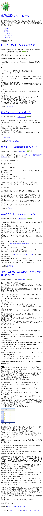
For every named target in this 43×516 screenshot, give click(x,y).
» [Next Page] (34, 510)
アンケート (8, 33)
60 (25, 510)
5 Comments (22, 279)
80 (30, 510)
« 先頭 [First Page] (10, 510)
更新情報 (10, 106)
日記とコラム (22, 506)
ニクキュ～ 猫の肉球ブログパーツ (19, 147)
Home (6, 28)
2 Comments (22, 219)
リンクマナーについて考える (16, 112)
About (6, 30)
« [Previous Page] (12, 510)
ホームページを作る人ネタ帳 (23, 254)
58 (22, 510)
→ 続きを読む (6, 137)
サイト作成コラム (13, 141)
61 (26, 510)
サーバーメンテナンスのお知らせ (18, 45)
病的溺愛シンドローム (16, 16)
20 (16, 510)
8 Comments (21, 117)
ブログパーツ (11, 208)
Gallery (6, 31)
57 (20, 510)
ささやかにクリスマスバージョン (18, 214)
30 (18, 510)
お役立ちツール (12, 506)
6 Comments (22, 151)
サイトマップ (8, 35)
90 (32, 510)
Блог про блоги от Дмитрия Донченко (18, 243)
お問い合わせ (8, 37)
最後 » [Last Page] (37, 510)
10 (15, 510)
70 (29, 510)
